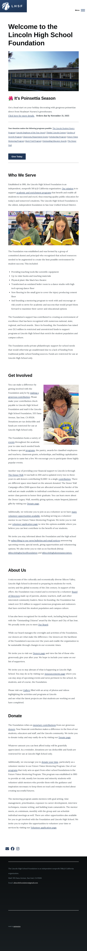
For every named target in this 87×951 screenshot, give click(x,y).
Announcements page (55, 673)
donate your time (50, 762)
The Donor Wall (15, 475)
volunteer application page (25, 524)
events (11, 442)
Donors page (39, 653)
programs (30, 450)
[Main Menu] (79, 10)
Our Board (43, 624)
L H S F (17, 6)
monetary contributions (44, 725)
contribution (65, 479)
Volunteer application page (44, 827)
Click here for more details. (21, 115)
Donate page (33, 503)
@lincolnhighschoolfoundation (22, 552)
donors (11, 729)
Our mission (67, 188)
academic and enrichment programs (33, 192)
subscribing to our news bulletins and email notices (35, 540)
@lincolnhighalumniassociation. (57, 552)
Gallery (26, 690)
